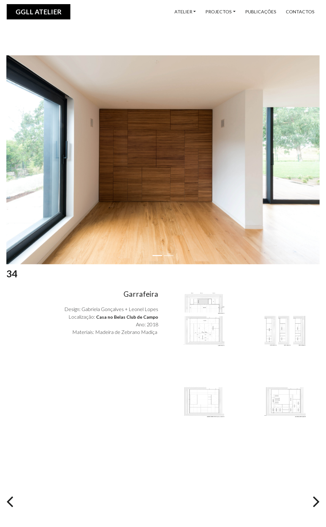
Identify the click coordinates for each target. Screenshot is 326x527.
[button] (29, 159)
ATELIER (183, 11)
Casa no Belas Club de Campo (127, 317)
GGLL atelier (38, 12)
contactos (300, 11)
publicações (260, 11)
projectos (218, 11)
